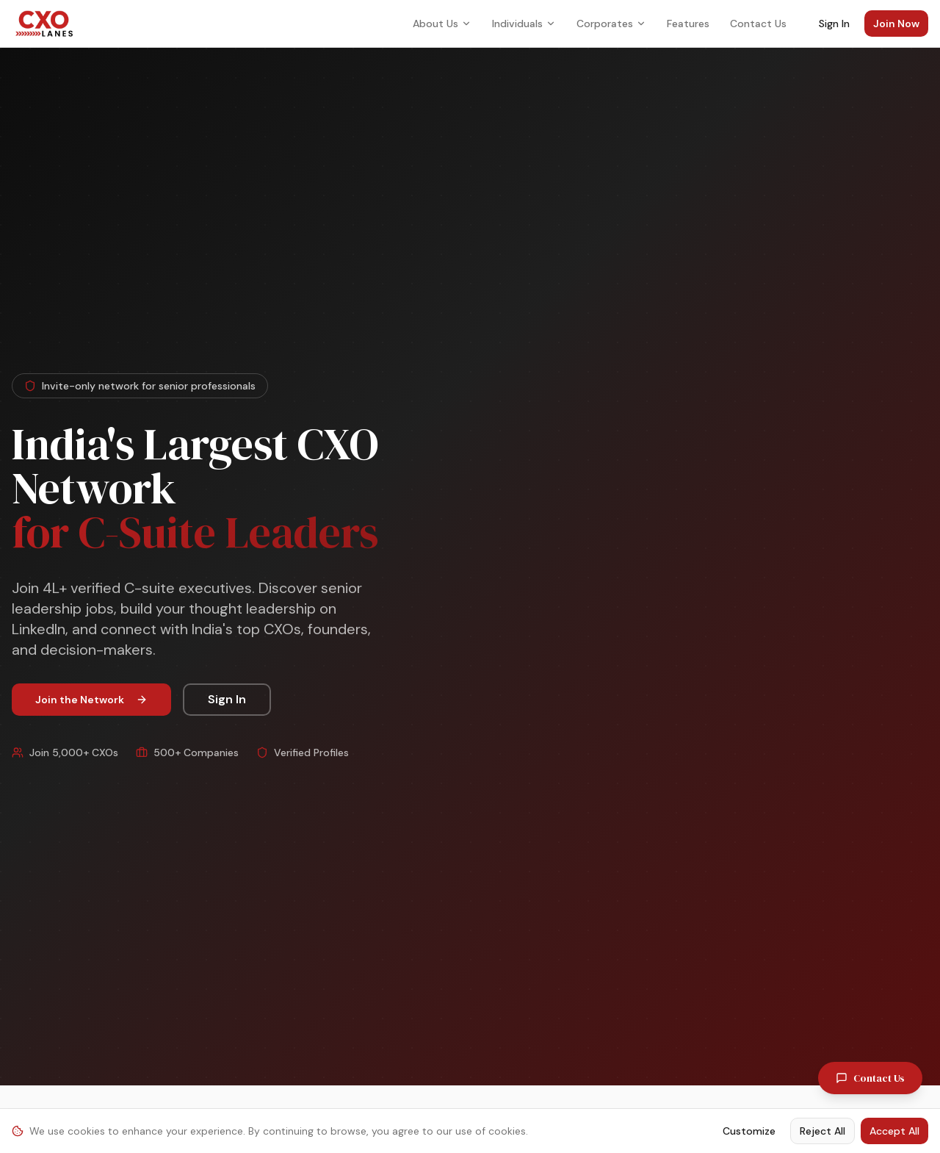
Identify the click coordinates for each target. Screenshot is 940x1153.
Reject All (822, 1131)
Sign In (834, 23)
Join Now (896, 23)
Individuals (524, 23)
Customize (749, 1131)
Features (688, 23)
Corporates (611, 23)
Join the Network (91, 699)
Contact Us (758, 23)
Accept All (894, 1131)
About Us (442, 23)
